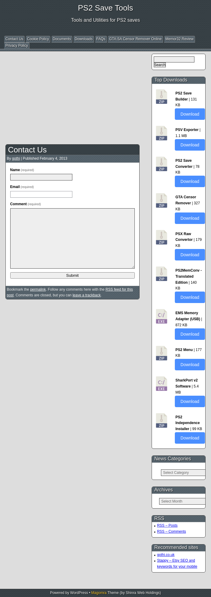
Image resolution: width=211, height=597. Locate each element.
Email (22, 187)
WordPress (79, 593)
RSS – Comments (171, 531)
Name (22, 170)
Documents (62, 39)
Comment (25, 204)
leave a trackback (87, 295)
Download (190, 114)
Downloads (84, 39)
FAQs (101, 39)
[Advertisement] (108, 96)
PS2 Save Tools (105, 7)
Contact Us (14, 39)
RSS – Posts (167, 525)
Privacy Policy (16, 45)
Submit (72, 275)
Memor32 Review (179, 39)
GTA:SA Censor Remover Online (135, 39)
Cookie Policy (38, 39)
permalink (38, 289)
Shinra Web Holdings (143, 593)
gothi (16, 158)
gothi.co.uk (166, 555)
